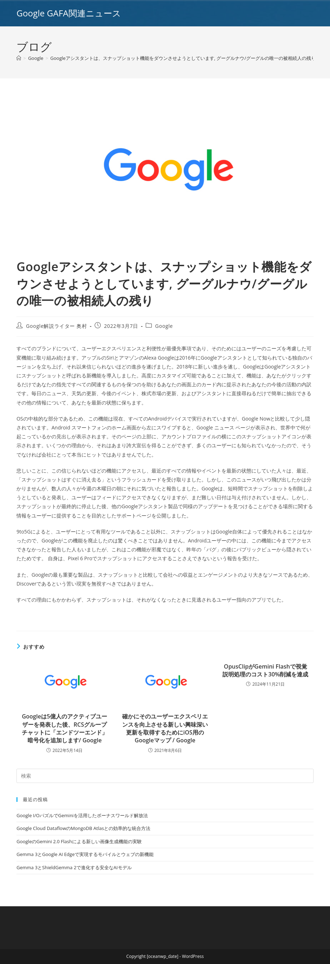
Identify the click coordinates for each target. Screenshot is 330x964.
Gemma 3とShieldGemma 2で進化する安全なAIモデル (73, 867)
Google (164, 326)
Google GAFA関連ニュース (68, 13)
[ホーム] (18, 58)
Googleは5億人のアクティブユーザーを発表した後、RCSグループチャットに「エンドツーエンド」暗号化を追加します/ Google (65, 728)
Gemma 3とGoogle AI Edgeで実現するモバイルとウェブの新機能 (85, 854)
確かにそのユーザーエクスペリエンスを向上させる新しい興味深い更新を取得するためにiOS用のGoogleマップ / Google (165, 728)
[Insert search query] (165, 776)
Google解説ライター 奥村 (56, 326)
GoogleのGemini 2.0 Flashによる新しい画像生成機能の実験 (78, 841)
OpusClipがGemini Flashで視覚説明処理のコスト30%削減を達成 (265, 670)
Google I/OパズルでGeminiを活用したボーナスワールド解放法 (82, 815)
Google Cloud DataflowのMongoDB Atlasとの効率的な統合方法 (83, 828)
